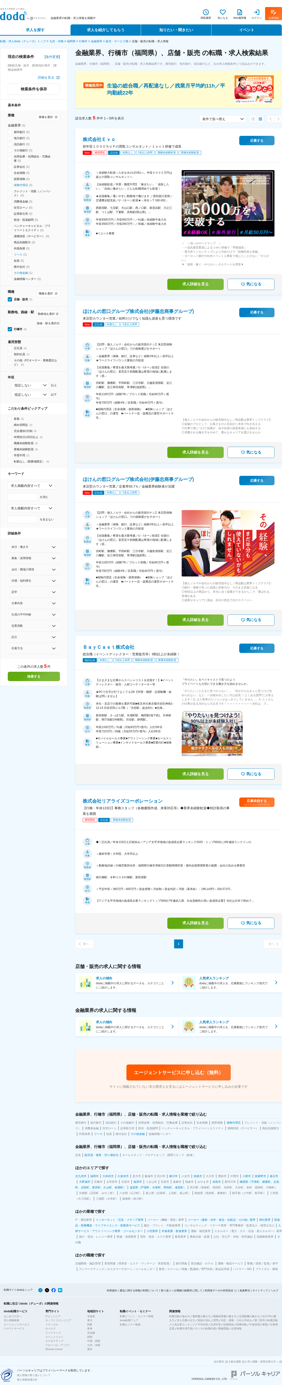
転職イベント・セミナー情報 (136, 1316)
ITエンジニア (53, 1316)
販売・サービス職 (117, 41)
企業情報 (236, 1328)
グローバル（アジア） (58, 1345)
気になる (251, 284)
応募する (256, 140)
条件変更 (52, 57)
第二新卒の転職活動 (266, 1320)
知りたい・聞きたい (176, 30)
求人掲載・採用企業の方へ (262, 1361)
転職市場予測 (184, 1328)
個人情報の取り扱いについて (34, 1375)
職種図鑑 (223, 1328)
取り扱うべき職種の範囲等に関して (181, 1290)
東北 (89, 1320)
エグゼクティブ (54, 1340)
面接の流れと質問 (208, 1320)
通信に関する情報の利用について (139, 1290)
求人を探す (35, 30)
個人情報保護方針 (27, 1379)
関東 (89, 1324)
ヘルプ (274, 1290)
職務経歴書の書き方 (224, 1316)
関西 (89, 1336)
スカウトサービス (14, 1328)
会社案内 (219, 1361)
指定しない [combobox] (23, 385)
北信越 (91, 1332)
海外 (89, 1349)
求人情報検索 (11, 1320)
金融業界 (96, 41)
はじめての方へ (13, 1316)
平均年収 (203, 1324)
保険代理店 (21, 185)
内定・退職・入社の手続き (236, 1320)
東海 (89, 1328)
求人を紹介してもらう (106, 30)
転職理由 (228, 1324)
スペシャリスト (54, 1336)
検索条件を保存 (34, 89)
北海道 (91, 1316)
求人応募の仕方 (186, 1320)
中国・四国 (93, 1340)
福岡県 (71, 41)
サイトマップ (260, 1290)
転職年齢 (241, 1324)
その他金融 (21, 273)
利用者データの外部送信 (219, 1290)
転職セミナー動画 (130, 1324)
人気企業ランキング (183, 1324)
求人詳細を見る (195, 284)
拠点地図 (236, 1361)
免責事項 (244, 1290)
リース (18, 254)
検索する (33, 676)
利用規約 (112, 1290)
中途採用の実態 (258, 1324)
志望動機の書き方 (249, 1316)
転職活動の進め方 (179, 1316)
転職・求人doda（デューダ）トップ (23, 41)
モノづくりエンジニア (58, 1320)
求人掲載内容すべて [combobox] (25, 486)
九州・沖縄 (56, 41)
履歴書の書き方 (201, 1316)
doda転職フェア (129, 1320)
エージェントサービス (17, 1324)
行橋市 (83, 41)
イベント (246, 30)
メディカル (51, 1324)
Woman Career (54, 1349)
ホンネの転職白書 (205, 1328)
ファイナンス (53, 1332)
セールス (50, 1328)
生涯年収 (216, 1324)
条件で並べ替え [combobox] (213, 119)
